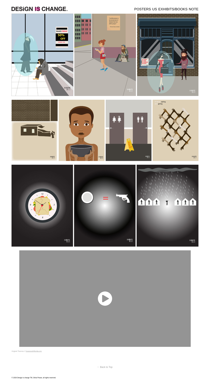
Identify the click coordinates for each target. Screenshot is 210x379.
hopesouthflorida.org (34, 351)
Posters (142, 9)
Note (193, 9)
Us (154, 9)
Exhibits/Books (173, 9)
